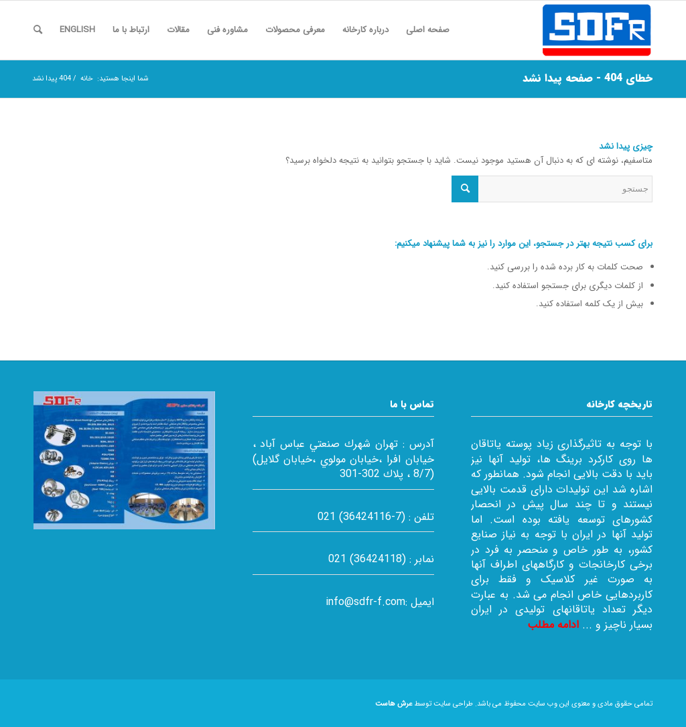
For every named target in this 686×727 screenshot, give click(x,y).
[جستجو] (38, 30)
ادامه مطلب (553, 624)
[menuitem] (427, 30)
